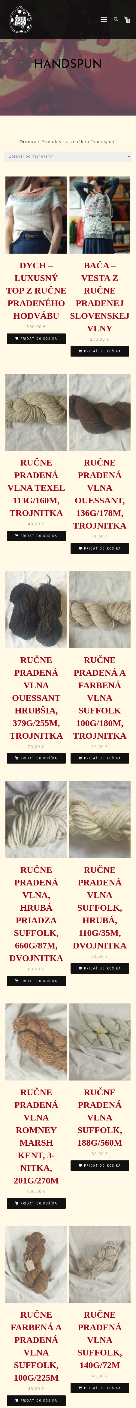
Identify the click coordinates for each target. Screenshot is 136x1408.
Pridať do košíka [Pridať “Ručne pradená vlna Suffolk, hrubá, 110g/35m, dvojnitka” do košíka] (102, 968)
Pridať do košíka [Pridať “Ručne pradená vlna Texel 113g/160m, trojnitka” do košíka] (38, 536)
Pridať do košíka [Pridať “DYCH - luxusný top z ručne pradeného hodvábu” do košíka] (38, 339)
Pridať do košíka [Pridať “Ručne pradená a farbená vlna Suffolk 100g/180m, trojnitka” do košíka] (102, 758)
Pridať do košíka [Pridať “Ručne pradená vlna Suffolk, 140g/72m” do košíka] (102, 1388)
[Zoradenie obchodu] (68, 156)
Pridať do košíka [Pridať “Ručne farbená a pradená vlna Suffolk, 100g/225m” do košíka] (38, 1401)
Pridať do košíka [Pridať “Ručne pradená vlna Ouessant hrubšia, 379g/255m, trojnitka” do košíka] (38, 758)
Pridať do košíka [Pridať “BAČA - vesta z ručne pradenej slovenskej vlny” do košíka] (102, 351)
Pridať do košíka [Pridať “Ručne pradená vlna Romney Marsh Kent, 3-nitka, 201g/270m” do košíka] (38, 1203)
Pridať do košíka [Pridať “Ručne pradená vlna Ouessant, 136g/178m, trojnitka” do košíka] (102, 548)
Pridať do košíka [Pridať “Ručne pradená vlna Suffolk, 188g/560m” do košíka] (102, 1166)
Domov (28, 141)
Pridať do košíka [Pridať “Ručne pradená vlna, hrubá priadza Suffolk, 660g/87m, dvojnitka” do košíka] (38, 981)
